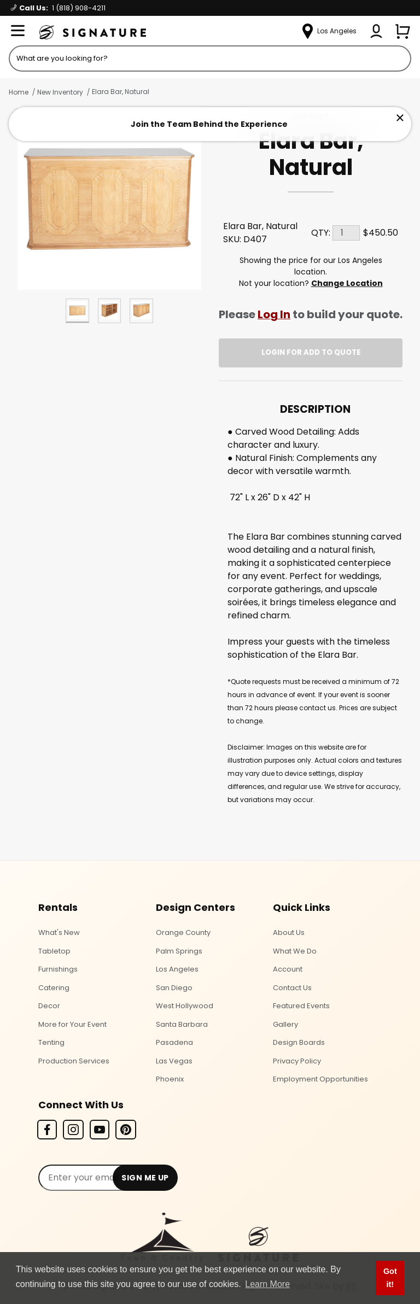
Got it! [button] (390, 1278)
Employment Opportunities (320, 1079)
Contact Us (292, 988)
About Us (289, 932)
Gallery (285, 1024)
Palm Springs (179, 951)
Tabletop (54, 951)
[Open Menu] (17, 31)
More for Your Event (72, 1024)
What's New (59, 932)
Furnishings (58, 969)
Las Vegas (174, 1061)
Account (287, 969)
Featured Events (301, 1006)
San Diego (174, 988)
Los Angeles (177, 969)
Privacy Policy (297, 1061)
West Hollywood (184, 1006)
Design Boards (299, 1042)
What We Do (295, 951)
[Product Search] (210, 58)
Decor (49, 1006)
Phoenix (170, 1079)
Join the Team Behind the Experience (209, 124)
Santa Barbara (182, 1024)
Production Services (73, 1061)
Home (18, 92)
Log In (274, 314)
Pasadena (174, 1042)
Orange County (183, 932)
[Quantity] (346, 233)
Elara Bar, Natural (120, 91)
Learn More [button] (267, 1284)
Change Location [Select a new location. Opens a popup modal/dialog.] (347, 283)
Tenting (51, 1042)
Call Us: (58, 8)
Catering (53, 988)
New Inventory (60, 92)
